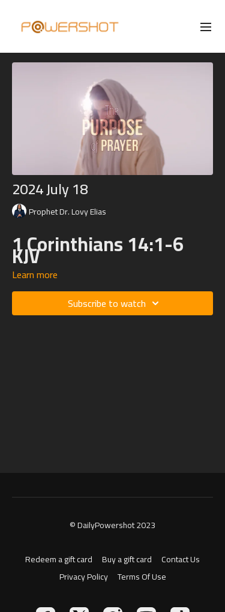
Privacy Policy (83, 577)
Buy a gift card (127, 559)
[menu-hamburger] (206, 26)
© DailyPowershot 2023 (112, 525)
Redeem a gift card (58, 559)
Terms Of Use (142, 577)
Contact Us (180, 559)
